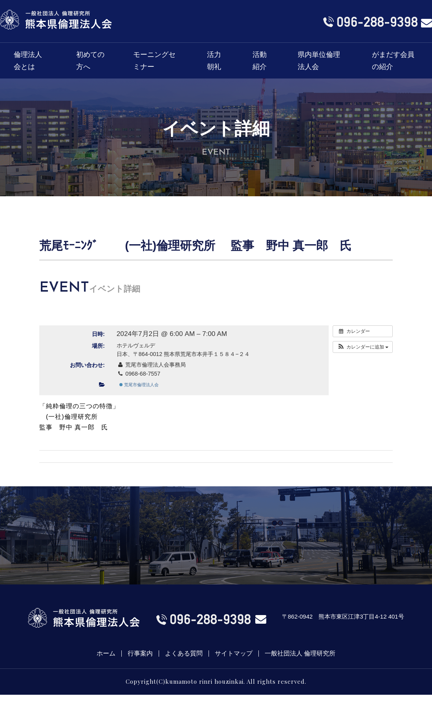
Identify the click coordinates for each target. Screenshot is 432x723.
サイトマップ (234, 653)
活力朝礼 (214, 61)
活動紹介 (260, 61)
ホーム (106, 653)
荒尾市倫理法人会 (139, 384)
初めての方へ (90, 61)
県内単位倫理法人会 (319, 61)
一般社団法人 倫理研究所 (300, 653)
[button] (362, 346)
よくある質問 (184, 653)
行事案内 (140, 653)
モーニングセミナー (154, 61)
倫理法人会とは (28, 61)
